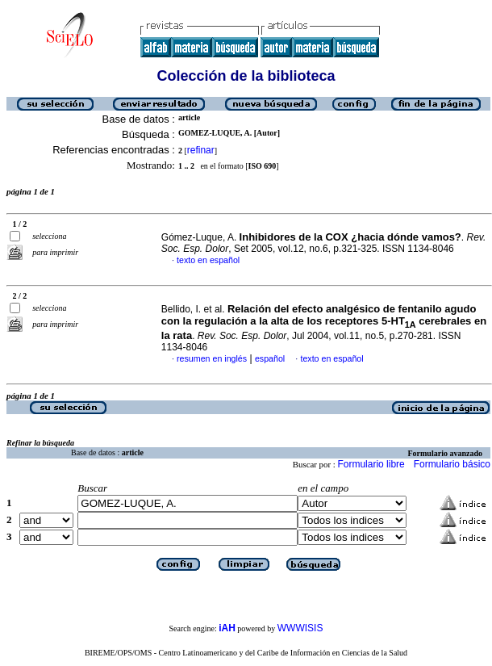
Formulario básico (452, 464)
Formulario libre (370, 464)
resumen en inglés (212, 358)
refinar (201, 150)
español (270, 358)
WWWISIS (300, 628)
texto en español (208, 260)
